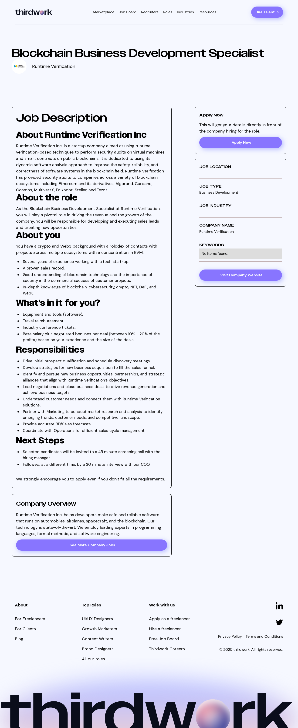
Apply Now (241, 142)
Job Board (127, 12)
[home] (33, 12)
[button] (103, 12)
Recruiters (150, 12)
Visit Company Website (241, 275)
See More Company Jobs (92, 544)
